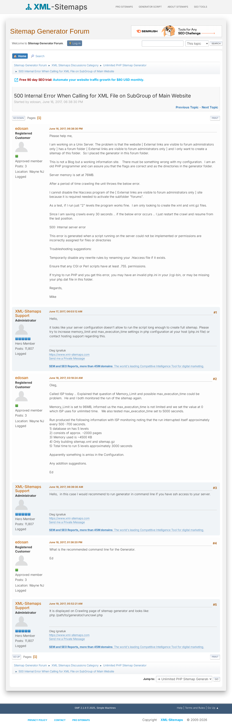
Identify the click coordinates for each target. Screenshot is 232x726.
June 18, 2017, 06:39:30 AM (66, 486)
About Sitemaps (178, 6)
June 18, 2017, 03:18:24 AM (66, 377)
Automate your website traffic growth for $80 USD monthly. (79, 77)
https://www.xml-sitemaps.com (69, 354)
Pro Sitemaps (81, 720)
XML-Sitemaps (172, 720)
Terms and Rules (195, 707)
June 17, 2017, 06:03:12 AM (65, 311)
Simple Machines (106, 707)
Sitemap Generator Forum (49, 31)
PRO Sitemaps (124, 6)
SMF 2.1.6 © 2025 (85, 707)
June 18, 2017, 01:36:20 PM (65, 542)
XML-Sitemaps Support (28, 313)
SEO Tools (200, 6)
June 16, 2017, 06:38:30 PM (66, 128)
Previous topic (187, 107)
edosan (21, 128)
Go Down (18, 118)
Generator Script (150, 6)
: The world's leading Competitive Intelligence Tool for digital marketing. (126, 366)
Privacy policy (37, 720)
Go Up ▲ (213, 707)
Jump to (148, 679)
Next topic (210, 107)
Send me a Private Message (67, 358)
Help (180, 707)
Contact (60, 720)
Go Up (16, 656)
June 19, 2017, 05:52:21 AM (65, 603)
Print (215, 118)
